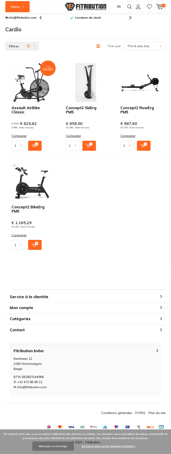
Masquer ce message (53, 446)
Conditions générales (116, 416)
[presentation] (43, 21)
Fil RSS (140, 416)
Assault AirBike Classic (26, 113)
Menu (15, 6)
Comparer (19, 139)
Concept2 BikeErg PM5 (28, 212)
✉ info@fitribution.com (21, 21)
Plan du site (157, 416)
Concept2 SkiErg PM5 (81, 113)
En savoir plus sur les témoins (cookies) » (109, 446)
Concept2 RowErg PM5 (137, 113)
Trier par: (114, 49)
